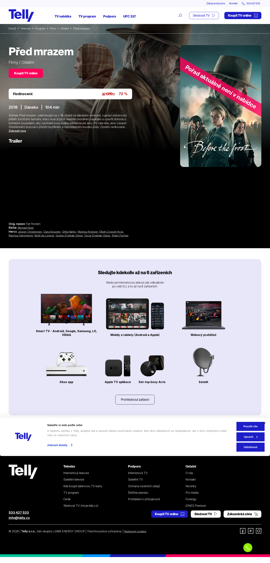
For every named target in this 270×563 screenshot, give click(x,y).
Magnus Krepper (91, 232)
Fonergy (191, 505)
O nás (189, 479)
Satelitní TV (135, 485)
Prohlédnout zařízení (135, 405)
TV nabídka (63, 17)
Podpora (109, 17)
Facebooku (152, 434)
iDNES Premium (196, 511)
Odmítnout (231, 554)
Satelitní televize (73, 485)
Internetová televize (76, 479)
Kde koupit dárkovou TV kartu (82, 492)
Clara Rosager (53, 232)
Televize (26, 29)
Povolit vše (230, 533)
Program (41, 29)
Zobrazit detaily (57, 551)
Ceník (67, 505)
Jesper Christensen (30, 232)
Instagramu (122, 440)
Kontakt (229, 3)
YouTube (150, 440)
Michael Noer (26, 229)
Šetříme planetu (138, 498)
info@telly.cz (19, 523)
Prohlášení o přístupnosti (144, 505)
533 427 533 (19, 518)
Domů (13, 29)
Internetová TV (138, 479)
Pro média (192, 498)
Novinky (191, 492)
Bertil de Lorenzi (46, 236)
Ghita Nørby (71, 232)
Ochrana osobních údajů (144, 492)
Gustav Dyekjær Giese (73, 236)
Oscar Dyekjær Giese (103, 236)
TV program (87, 17)
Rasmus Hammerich (22, 236)
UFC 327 (129, 17)
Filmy (54, 29)
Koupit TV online (243, 16)
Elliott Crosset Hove (116, 232)
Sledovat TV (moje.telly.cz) (80, 511)
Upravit (231, 543)
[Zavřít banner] (264, 530)
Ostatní (67, 29)
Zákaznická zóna (209, 3)
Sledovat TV (204, 16)
